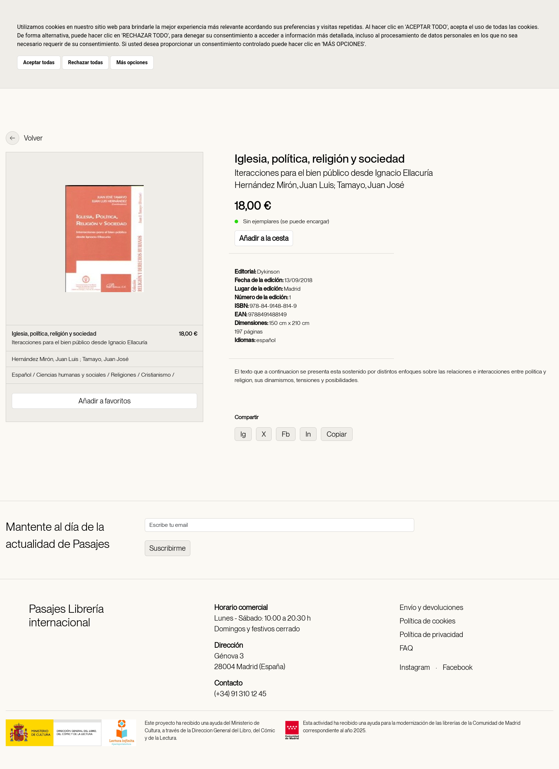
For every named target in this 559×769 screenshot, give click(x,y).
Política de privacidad (431, 634)
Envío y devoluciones (431, 607)
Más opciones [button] (132, 62)
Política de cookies (427, 621)
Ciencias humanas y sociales (71, 374)
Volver (24, 138)
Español (21, 374)
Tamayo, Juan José (370, 185)
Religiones (123, 374)
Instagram (415, 667)
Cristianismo (156, 374)
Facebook (457, 667)
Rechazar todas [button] (85, 62)
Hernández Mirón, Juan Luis (46, 359)
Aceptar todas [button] (39, 62)
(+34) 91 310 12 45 (240, 693)
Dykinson (268, 271)
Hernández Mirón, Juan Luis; (286, 185)
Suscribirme (167, 548)
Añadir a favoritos (104, 401)
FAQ (406, 648)
